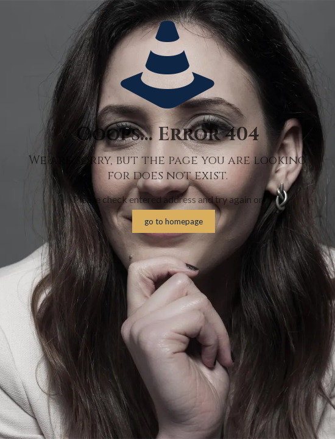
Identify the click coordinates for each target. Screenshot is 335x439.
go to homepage (173, 221)
